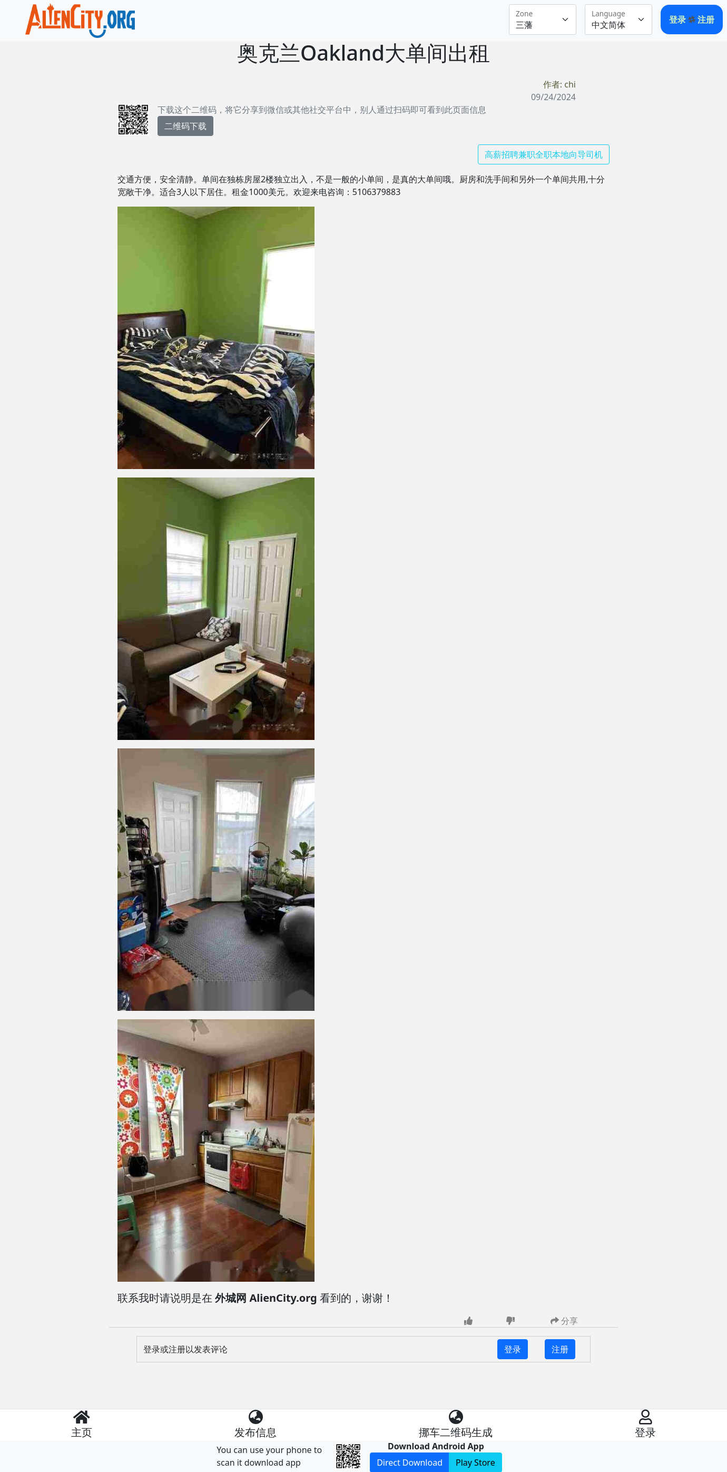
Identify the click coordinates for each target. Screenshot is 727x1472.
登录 (678, 19)
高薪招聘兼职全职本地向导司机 (544, 154)
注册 (705, 19)
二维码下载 (185, 126)
